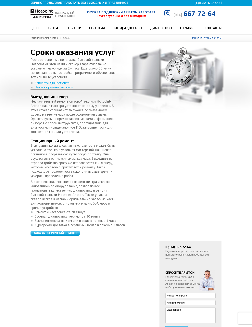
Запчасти (73, 28)
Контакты (213, 28)
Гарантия (97, 28)
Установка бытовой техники (185, 268)
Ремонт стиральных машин (185, 250)
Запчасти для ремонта (47, 129)
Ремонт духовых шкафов (184, 274)
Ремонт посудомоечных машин (187, 256)
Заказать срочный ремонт (55, 80)
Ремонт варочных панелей (185, 280)
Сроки (53, 28)
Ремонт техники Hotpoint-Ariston (55, 307)
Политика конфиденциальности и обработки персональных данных (77, 312)
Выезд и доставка (127, 28)
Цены (35, 28)
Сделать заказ (208, 3)
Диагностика (161, 28)
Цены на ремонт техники (49, 133)
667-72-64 (194, 13)
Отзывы (186, 28)
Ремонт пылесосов (180, 286)
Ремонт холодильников (183, 262)
